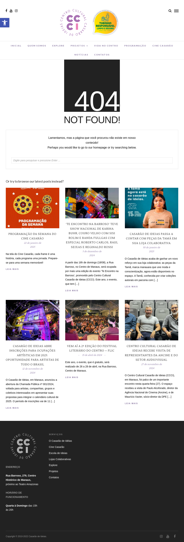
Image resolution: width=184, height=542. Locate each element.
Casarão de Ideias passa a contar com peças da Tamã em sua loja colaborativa (151, 238)
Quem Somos (36, 45)
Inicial (16, 45)
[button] (4, 22)
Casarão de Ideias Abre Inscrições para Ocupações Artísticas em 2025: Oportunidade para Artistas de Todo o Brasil (32, 355)
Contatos (102, 54)
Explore (58, 45)
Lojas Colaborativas (60, 459)
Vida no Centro (106, 45)
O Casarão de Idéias (60, 440)
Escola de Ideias (58, 453)
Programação (135, 45)
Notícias (81, 54)
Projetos (78, 45)
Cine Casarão (162, 45)
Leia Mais (131, 286)
